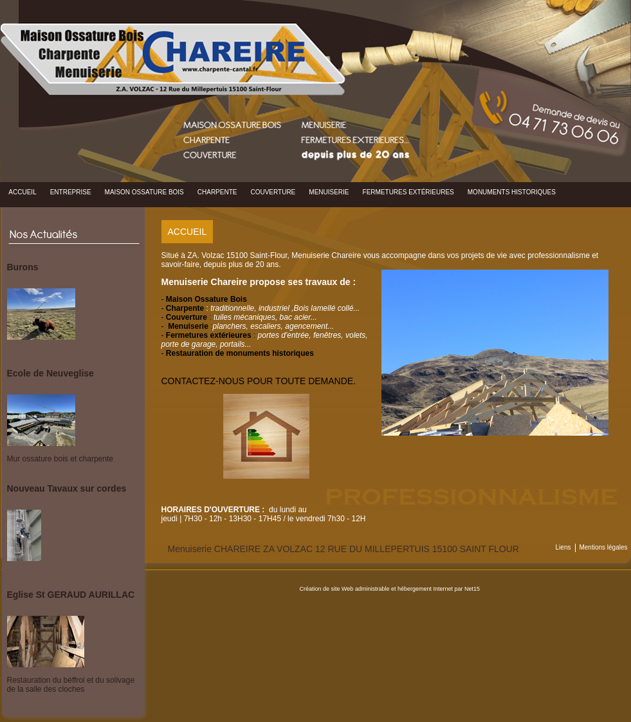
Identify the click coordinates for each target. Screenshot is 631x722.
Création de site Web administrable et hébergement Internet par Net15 (390, 589)
